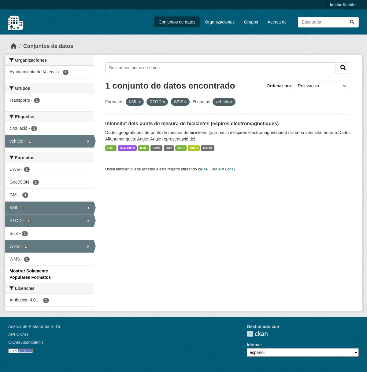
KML (143, 148)
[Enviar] (352, 22)
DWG (156, 148)
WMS (194, 148)
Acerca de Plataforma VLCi (34, 326)
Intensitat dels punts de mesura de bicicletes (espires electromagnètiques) (192, 123)
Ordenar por (279, 85)
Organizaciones (220, 22)
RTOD (207, 148)
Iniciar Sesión (343, 4)
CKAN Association (25, 342)
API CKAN (18, 334)
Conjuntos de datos (176, 22)
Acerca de (277, 22)
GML (110, 148)
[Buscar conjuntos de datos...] (328, 22)
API (206, 169)
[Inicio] (14, 46)
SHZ (169, 148)
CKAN (257, 333)
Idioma (254, 344)
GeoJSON (127, 148)
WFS (180, 148)
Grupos (251, 22)
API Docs (225, 169)
